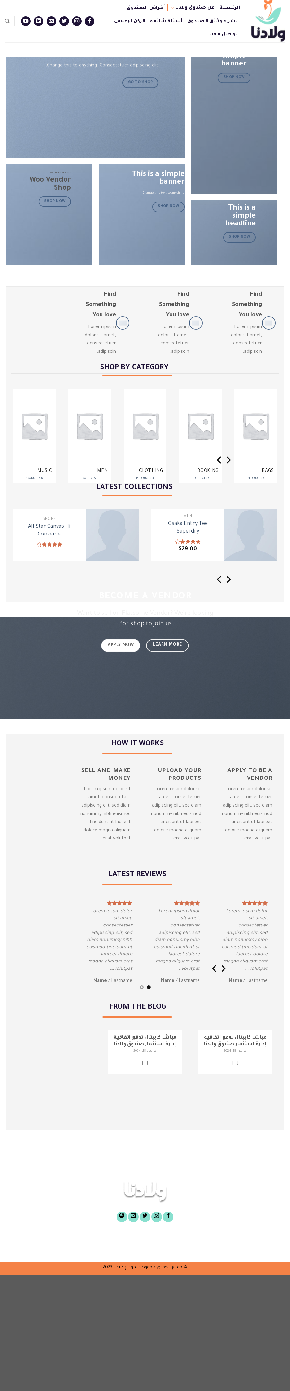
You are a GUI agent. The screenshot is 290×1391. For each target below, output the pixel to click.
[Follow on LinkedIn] (38, 21)
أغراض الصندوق (146, 8)
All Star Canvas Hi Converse (49, 531)
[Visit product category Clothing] (145, 438)
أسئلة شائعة (166, 21)
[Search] (7, 21)
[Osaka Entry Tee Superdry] (250, 535)
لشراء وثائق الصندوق (212, 21)
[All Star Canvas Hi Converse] (112, 535)
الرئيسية (229, 8)
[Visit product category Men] (89, 438)
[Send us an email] (51, 21)
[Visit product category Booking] (200, 438)
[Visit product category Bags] (255, 438)
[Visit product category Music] (34, 438)
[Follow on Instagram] (77, 21)
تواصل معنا (223, 34)
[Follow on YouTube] (26, 21)
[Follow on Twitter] (64, 21)
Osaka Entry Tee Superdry (188, 528)
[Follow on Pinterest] (122, 1217)
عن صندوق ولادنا (193, 8)
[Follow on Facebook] (89, 21)
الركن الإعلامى (129, 21)
